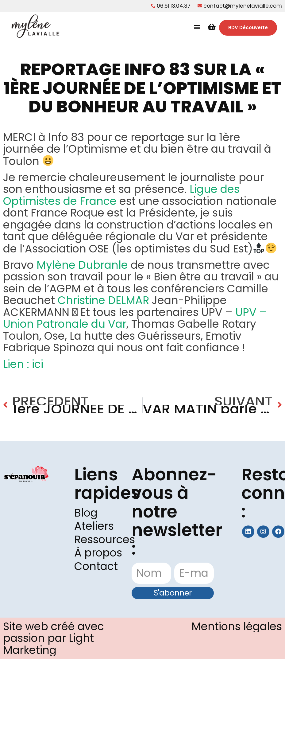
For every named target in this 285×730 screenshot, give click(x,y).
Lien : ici (24, 364)
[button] (197, 27)
